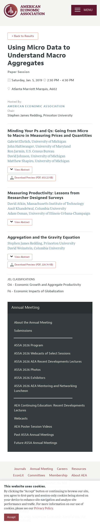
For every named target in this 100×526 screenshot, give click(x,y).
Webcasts (21, 418)
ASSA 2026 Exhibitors (29, 378)
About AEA (79, 475)
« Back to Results (23, 36)
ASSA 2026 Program (28, 345)
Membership (58, 475)
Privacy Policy (43, 508)
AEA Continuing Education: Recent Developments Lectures (49, 407)
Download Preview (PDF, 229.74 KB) (31, 265)
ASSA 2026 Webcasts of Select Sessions (42, 353)
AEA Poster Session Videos (33, 427)
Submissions (23, 331)
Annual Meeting (25, 308)
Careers (62, 469)
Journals (20, 469)
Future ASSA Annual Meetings (35, 443)
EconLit (18, 475)
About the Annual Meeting (33, 323)
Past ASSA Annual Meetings (34, 435)
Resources (79, 469)
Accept (11, 517)
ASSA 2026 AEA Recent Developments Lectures (48, 362)
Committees (36, 475)
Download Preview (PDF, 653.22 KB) (31, 178)
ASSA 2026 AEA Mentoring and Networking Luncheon (45, 388)
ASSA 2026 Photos (27, 370)
